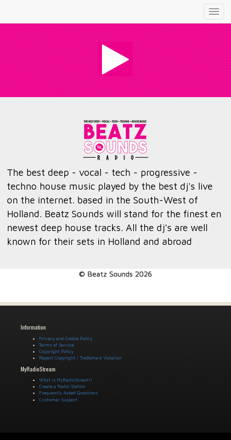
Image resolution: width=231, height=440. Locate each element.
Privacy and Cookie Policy (65, 338)
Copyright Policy (56, 351)
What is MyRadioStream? (65, 379)
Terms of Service (56, 344)
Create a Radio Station (62, 386)
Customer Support (58, 399)
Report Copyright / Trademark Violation (80, 357)
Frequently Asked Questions (68, 392)
